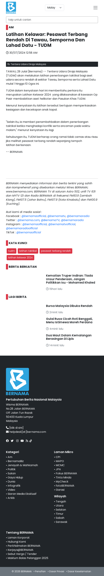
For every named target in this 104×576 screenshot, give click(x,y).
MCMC (60, 465)
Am (10, 457)
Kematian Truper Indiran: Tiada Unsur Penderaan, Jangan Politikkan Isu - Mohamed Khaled (70, 279)
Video (11, 490)
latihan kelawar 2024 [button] (20, 257)
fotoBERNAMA (65, 486)
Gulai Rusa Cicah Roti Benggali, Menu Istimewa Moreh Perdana (69, 320)
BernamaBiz (16, 461)
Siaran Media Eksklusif (22, 494)
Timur (59, 514)
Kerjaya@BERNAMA (20, 550)
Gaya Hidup (15, 477)
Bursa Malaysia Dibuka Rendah (69, 306)
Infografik (14, 486)
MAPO (60, 461)
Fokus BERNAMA (66, 473)
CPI (58, 457)
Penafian (40, 571)
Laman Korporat (19, 538)
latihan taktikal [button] (28, 251)
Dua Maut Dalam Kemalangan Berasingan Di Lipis (69, 337)
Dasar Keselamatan (79, 571)
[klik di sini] (16, 428)
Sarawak (61, 522)
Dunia (11, 482)
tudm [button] (11, 251)
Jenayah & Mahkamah (23, 465)
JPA (58, 469)
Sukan (12, 473)
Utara (59, 506)
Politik (12, 469)
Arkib (11, 498)
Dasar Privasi (56, 571)
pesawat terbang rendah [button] (56, 251)
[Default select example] (54, 7)
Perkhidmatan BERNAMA (24, 546)
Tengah (61, 501)
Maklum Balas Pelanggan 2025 (28, 558)
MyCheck (62, 482)
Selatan (61, 510)
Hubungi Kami (17, 542)
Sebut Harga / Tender (22, 554)
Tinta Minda (63, 477)
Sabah (60, 518)
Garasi (60, 490)
